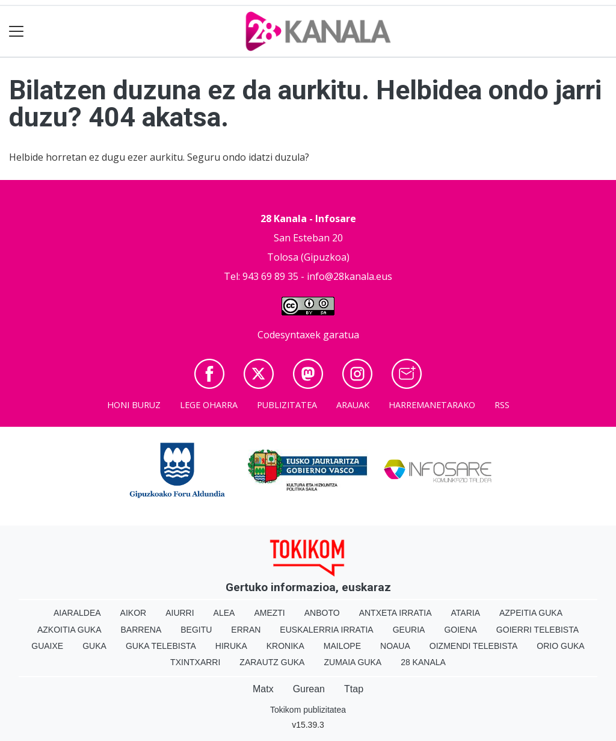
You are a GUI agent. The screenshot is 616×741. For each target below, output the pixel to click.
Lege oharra (209, 405)
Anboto (322, 613)
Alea (224, 613)
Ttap (353, 689)
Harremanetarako (432, 405)
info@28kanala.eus (349, 276)
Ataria (465, 613)
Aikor (133, 613)
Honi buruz (134, 405)
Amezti (269, 613)
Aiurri (179, 613)
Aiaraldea (77, 613)
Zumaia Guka (352, 662)
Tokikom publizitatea (308, 710)
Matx (263, 689)
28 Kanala (423, 662)
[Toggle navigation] (16, 31)
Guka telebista (161, 646)
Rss (502, 405)
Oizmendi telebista (474, 646)
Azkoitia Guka (69, 629)
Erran (245, 629)
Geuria (409, 629)
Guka (94, 646)
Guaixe (47, 646)
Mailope (342, 646)
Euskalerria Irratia (326, 629)
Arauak (352, 405)
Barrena (141, 629)
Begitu (196, 629)
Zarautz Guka (271, 662)
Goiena (460, 629)
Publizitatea (287, 405)
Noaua (395, 646)
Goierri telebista (537, 629)
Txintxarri (195, 662)
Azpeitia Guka (530, 613)
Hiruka (231, 646)
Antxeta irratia (395, 613)
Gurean (309, 689)
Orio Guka (560, 646)
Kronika (285, 646)
